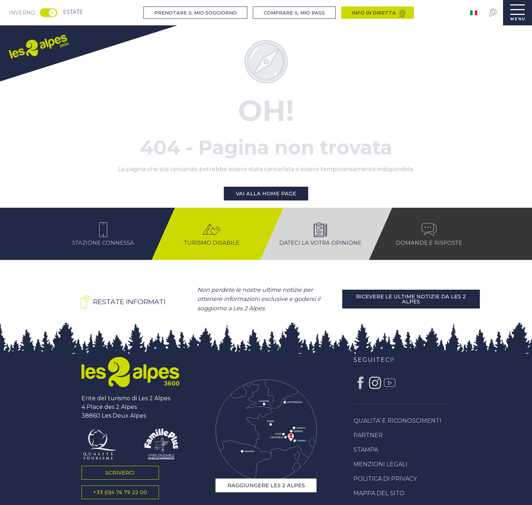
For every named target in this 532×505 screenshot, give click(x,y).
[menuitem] (38, 45)
